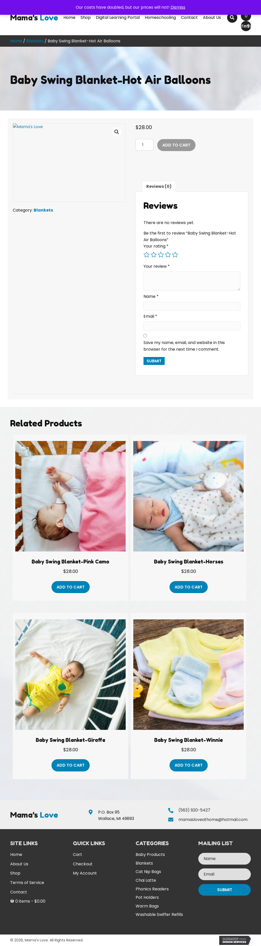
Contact (18, 892)
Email (150, 316)
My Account (85, 873)
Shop (15, 873)
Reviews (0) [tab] (159, 186)
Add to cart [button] (71, 587)
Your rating (155, 246)
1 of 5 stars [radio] (146, 255)
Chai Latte (146, 880)
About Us (19, 864)
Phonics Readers (152, 889)
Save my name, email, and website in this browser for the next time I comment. (184, 346)
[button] (116, 132)
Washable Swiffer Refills (159, 914)
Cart (77, 854)
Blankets (35, 41)
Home (16, 41)
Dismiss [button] (178, 7)
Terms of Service (27, 883)
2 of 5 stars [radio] (154, 255)
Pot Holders (147, 897)
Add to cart (176, 145)
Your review (156, 266)
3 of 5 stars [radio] (161, 255)
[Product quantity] (144, 145)
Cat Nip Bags (148, 872)
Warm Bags (147, 906)
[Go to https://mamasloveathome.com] (34, 17)
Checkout (83, 864)
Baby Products (150, 854)
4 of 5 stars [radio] (168, 255)
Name (151, 296)
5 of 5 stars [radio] (175, 255)
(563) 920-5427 (194, 810)
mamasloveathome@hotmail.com (212, 819)
